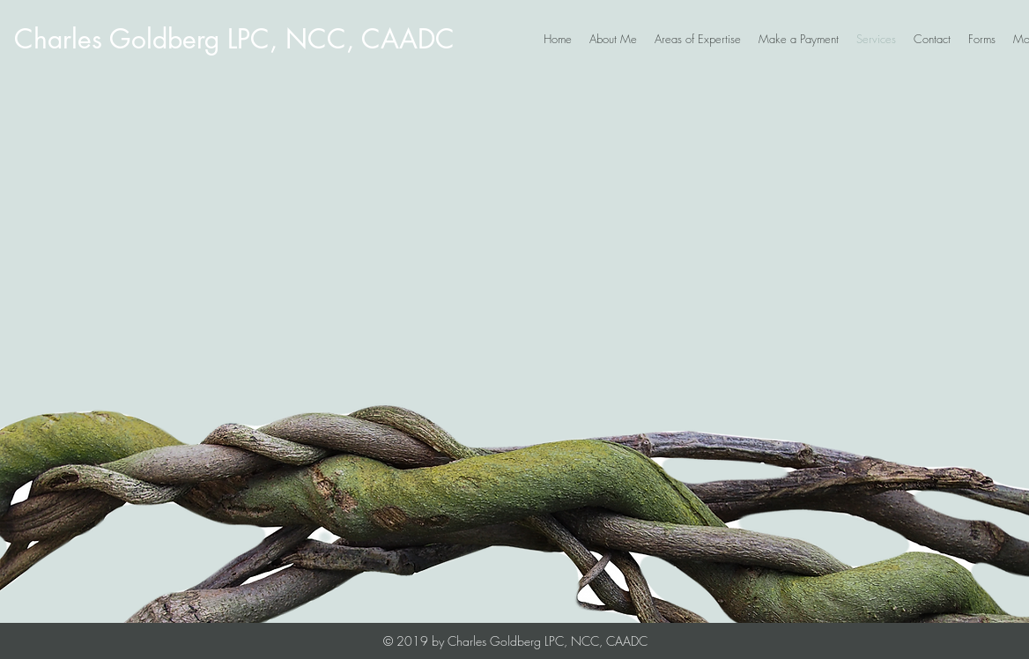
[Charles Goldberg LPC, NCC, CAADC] (234, 38)
